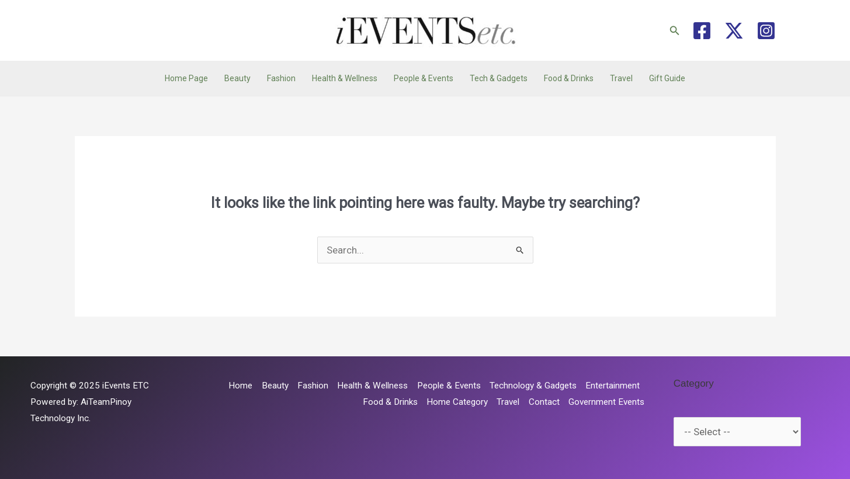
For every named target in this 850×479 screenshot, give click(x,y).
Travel (621, 78)
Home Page (186, 78)
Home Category (457, 402)
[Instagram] (766, 30)
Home (240, 385)
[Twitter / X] (734, 30)
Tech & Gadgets (499, 78)
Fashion (281, 78)
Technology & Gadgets (533, 385)
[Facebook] (702, 30)
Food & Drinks (569, 78)
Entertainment (612, 385)
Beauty (237, 78)
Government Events (606, 402)
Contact (544, 402)
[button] (674, 30)
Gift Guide (667, 78)
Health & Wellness (344, 78)
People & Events (423, 78)
